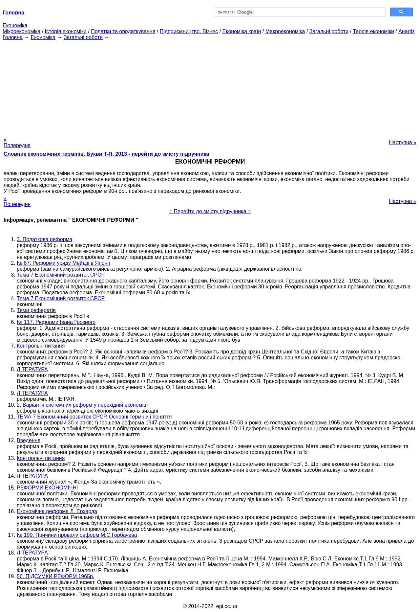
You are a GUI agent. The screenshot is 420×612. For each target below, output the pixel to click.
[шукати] (299, 12)
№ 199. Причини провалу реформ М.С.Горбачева (77, 535)
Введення (28, 440)
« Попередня (17, 142)
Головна (13, 37)
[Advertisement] (210, 86)
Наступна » (402, 142)
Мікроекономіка (21, 31)
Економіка (15, 25)
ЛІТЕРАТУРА (32, 369)
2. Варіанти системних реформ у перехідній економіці (82, 405)
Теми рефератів (36, 310)
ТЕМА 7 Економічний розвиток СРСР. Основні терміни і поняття (94, 416)
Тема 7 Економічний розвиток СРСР (61, 275)
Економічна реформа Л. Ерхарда (57, 511)
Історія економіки (66, 31)
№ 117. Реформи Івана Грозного (56, 322)
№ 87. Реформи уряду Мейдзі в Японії (63, 263)
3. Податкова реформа (44, 239)
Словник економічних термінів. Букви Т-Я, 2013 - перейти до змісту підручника (106, 154)
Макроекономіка (285, 31)
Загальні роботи (328, 31)
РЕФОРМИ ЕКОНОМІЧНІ (47, 487)
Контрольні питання (41, 346)
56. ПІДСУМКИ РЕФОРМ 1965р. (55, 576)
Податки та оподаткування (123, 31)
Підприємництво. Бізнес (189, 31)
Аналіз (406, 31)
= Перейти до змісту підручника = (210, 211)
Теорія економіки (373, 31)
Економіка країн (241, 31)
